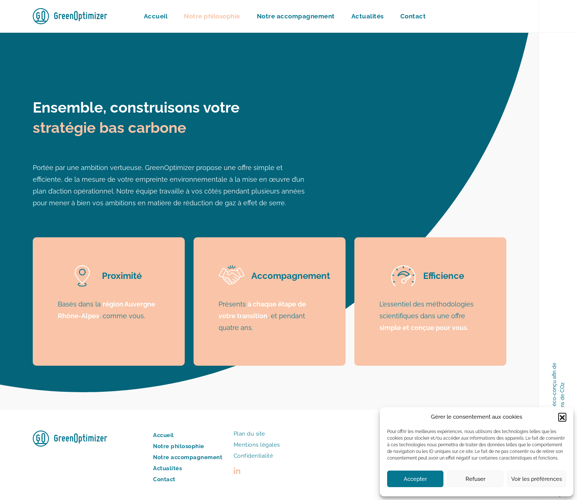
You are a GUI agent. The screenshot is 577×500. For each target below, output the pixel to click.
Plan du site (249, 433)
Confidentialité (253, 456)
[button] (562, 417)
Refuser (475, 479)
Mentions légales (257, 445)
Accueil (156, 16)
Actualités (367, 16)
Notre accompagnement (296, 16)
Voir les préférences (536, 479)
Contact (413, 16)
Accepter (415, 479)
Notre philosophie (212, 16)
